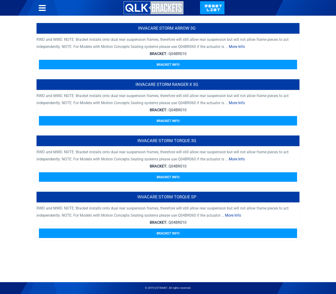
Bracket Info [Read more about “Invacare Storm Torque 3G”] (168, 177)
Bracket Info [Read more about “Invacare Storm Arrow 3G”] (168, 64)
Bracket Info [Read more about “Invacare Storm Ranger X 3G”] (168, 121)
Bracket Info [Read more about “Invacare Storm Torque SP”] (168, 233)
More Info (237, 46)
